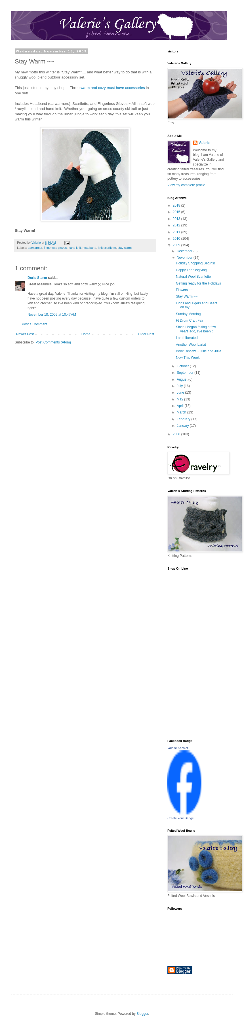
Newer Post (25, 334)
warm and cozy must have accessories (113, 88)
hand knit (74, 247)
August (182, 379)
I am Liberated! (187, 338)
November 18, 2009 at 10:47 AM (52, 315)
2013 (177, 219)
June (181, 392)
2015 (177, 212)
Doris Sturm (37, 278)
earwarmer (35, 247)
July (180, 386)
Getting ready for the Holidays (198, 283)
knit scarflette (107, 247)
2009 (177, 245)
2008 (177, 434)
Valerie (204, 143)
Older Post (146, 334)
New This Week (188, 358)
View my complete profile (186, 185)
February (184, 419)
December (185, 251)
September (185, 373)
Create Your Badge (180, 818)
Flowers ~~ (184, 290)
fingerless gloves (55, 247)
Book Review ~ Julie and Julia (198, 351)
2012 (177, 225)
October (183, 366)
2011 (177, 232)
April (180, 406)
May (180, 399)
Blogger (142, 1014)
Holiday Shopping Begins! (195, 263)
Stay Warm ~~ (186, 296)
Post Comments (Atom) (53, 342)
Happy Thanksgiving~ (192, 270)
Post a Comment (34, 324)
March (182, 412)
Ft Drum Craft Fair (189, 320)
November (185, 258)
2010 (177, 239)
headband (89, 247)
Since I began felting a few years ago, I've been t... (196, 329)
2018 (177, 205)
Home (86, 334)
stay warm (125, 247)
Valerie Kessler (177, 748)
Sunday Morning (188, 314)
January (183, 426)
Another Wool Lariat (191, 345)
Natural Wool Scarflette (193, 277)
